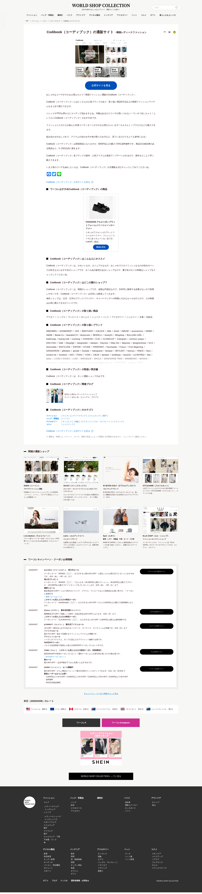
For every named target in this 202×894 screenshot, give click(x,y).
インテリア (108, 15)
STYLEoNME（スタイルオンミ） (158, 486)
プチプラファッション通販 (33, 489)
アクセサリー (122, 15)
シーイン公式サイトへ (156, 670)
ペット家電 (129, 861)
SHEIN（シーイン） (33, 486)
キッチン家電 (49, 861)
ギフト (153, 15)
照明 (72, 858)
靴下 (45, 835)
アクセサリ (75, 813)
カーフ (126, 541)
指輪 (100, 858)
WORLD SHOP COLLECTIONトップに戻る (101, 778)
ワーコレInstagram (121, 724)
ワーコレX (81, 724)
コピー (69, 575)
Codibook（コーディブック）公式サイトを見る (68, 182)
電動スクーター (131, 807)
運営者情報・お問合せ (82, 882)
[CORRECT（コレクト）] (55, 626)
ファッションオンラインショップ (154, 541)
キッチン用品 (76, 867)
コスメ (143, 15)
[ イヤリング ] (118, 421)
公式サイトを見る (101, 85)
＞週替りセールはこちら (54, 598)
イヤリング (102, 870)
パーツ (127, 813)
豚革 (104, 541)
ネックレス (102, 855)
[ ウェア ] (65, 416)
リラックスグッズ (159, 870)
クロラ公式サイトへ (156, 613)
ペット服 (128, 858)
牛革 (120, 541)
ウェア (45, 21)
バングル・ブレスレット (108, 864)
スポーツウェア (50, 824)
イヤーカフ (102, 867)
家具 (72, 855)
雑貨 (72, 864)
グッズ (127, 855)
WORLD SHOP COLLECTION (101, 5)
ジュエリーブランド (70, 541)
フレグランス (157, 864)
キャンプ (155, 804)
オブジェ (74, 873)
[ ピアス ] (84, 421)
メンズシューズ (51, 821)
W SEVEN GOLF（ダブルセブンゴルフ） (120, 487)
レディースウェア (55, 21)
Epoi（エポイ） (110, 537)
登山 (154, 807)
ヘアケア (155, 861)
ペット (134, 15)
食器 (72, 870)
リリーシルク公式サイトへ (156, 573)
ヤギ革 (132, 541)
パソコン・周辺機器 (52, 867)
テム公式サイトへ (156, 653)
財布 (72, 807)
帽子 (45, 830)
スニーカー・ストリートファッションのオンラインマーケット (80, 490)
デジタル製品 (94, 15)
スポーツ (47, 873)
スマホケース (76, 810)
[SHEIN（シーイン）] (53, 669)
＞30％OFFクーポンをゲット (56, 658)
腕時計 (60, 15)
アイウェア (48, 833)
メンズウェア (50, 811)
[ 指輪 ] (77, 421)
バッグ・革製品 (47, 15)
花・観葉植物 (76, 861)
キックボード (130, 810)
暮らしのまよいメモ (167, 15)
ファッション (31, 15)
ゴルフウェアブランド (111, 493)
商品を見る (101, 247)
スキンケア (156, 855)
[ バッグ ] (65, 419)
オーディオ (48, 864)
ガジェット (48, 870)
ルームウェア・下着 (52, 838)
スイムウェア (49, 827)
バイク (69, 15)
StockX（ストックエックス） (77, 486)
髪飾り (100, 873)
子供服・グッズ (50, 841)
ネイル (154, 867)
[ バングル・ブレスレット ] (101, 421)
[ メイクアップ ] (68, 424)
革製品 (115, 541)
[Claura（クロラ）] (53, 612)
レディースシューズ (53, 818)
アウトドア (80, 15)
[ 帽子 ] (105, 416)
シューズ (47, 814)
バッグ (73, 804)
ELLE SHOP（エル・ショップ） (158, 537)
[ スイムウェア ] (94, 416)
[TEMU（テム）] (51, 652)
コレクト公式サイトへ (156, 627)
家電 (45, 855)
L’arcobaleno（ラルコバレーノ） (39, 537)
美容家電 (47, 858)
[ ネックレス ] (67, 421)
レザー (109, 541)
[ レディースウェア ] (78, 416)
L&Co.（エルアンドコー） (75, 537)
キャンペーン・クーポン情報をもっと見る (101, 694)
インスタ (65, 882)
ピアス (100, 861)
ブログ (55, 882)
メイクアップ (157, 858)
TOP (27, 21)
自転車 (127, 804)
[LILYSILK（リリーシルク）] (56, 572)
